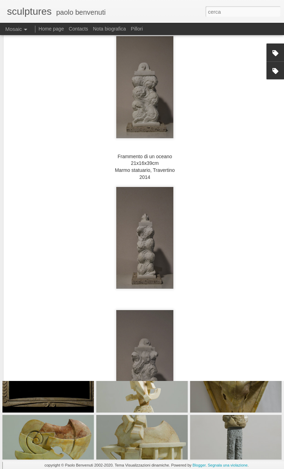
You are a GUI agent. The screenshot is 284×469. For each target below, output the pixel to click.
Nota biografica (109, 29)
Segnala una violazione (228, 465)
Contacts (78, 29)
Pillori (137, 29)
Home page (51, 29)
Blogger (199, 465)
